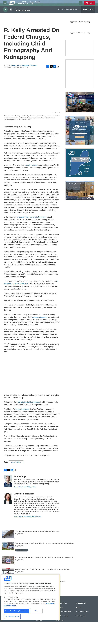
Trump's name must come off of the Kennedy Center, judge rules (37, 531)
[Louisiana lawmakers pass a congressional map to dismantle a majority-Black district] (8, 560)
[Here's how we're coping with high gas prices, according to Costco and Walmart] (8, 572)
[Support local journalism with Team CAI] (80, 48)
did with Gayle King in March (29, 402)
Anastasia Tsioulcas (29, 65)
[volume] (11, 9)
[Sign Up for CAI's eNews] (80, 130)
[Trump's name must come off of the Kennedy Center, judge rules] (8, 534)
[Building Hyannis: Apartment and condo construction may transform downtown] (80, 190)
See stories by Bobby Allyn (24, 487)
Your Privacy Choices (12, 616)
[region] (30, 597)
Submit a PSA (59, 620)
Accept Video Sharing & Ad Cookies (16, 611)
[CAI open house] (80, 102)
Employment (59, 607)
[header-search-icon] (80, 3)
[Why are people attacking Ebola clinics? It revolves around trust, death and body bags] (8, 546)
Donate (90, 3)
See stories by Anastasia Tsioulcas (27, 517)
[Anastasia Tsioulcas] (8, 498)
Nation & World (16, 462)
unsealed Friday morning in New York (31, 217)
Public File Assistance (82, 611)
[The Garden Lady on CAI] (80, 74)
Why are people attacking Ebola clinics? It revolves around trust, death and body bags (44, 543)
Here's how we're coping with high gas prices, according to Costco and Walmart (42, 569)
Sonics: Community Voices (63, 611)
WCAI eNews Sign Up (61, 616)
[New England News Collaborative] (80, 163)
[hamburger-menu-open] (5, 3)
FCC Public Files (80, 616)
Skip (36, 611)
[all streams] (88, 9)
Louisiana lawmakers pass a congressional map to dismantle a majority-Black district (44, 557)
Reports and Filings (61, 603)
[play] (5, 9)
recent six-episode (22, 409)
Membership (38, 620)
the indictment (31, 165)
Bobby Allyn (16, 65)
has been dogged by (39, 317)
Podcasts (78, 607)
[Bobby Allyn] (8, 481)
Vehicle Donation (81, 603)
